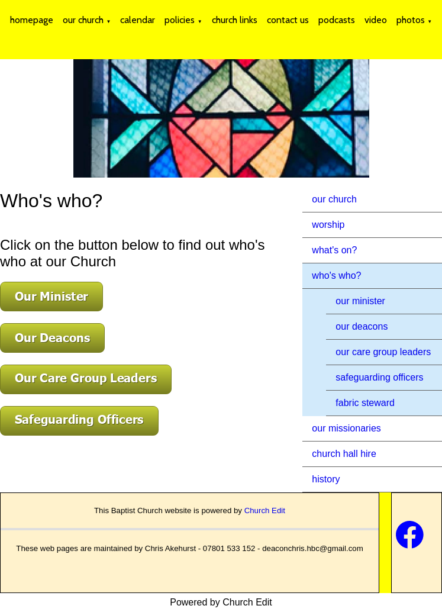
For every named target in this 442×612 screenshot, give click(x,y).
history (326, 479)
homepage (31, 19)
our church (83, 19)
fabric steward (365, 403)
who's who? (336, 275)
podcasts (336, 19)
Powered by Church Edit (221, 602)
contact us (288, 19)
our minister (360, 301)
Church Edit (264, 510)
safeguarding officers (379, 377)
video (375, 19)
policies (179, 19)
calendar (137, 19)
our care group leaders (383, 352)
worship (328, 225)
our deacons (361, 326)
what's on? (334, 250)
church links (234, 19)
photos (410, 19)
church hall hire (344, 454)
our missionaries (346, 428)
